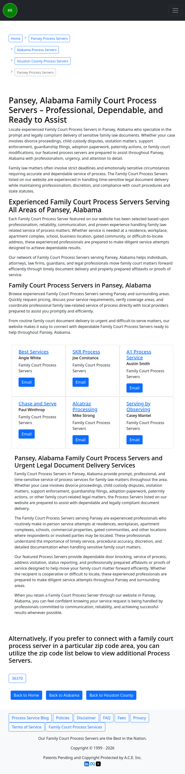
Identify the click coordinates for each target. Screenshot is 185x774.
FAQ (106, 718)
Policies (63, 718)
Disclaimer (86, 718)
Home (15, 38)
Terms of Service (26, 727)
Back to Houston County (111, 695)
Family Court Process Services (75, 727)
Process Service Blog (30, 718)
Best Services (34, 351)
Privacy (139, 718)
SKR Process (86, 351)
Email (27, 382)
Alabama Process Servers (36, 49)
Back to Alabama (64, 695)
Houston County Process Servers (42, 61)
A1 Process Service (138, 354)
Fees (122, 718)
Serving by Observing (138, 406)
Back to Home (26, 695)
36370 (17, 678)
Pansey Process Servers (49, 38)
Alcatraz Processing (85, 406)
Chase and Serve (38, 403)
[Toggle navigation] (175, 10)
